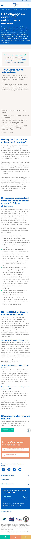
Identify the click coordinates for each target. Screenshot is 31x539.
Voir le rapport (7, 430)
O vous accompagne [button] (7, 475)
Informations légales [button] (7, 484)
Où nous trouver (6, 512)
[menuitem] (5, 537)
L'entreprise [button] (5, 479)
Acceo (19, 505)
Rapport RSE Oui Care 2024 (14, 62)
